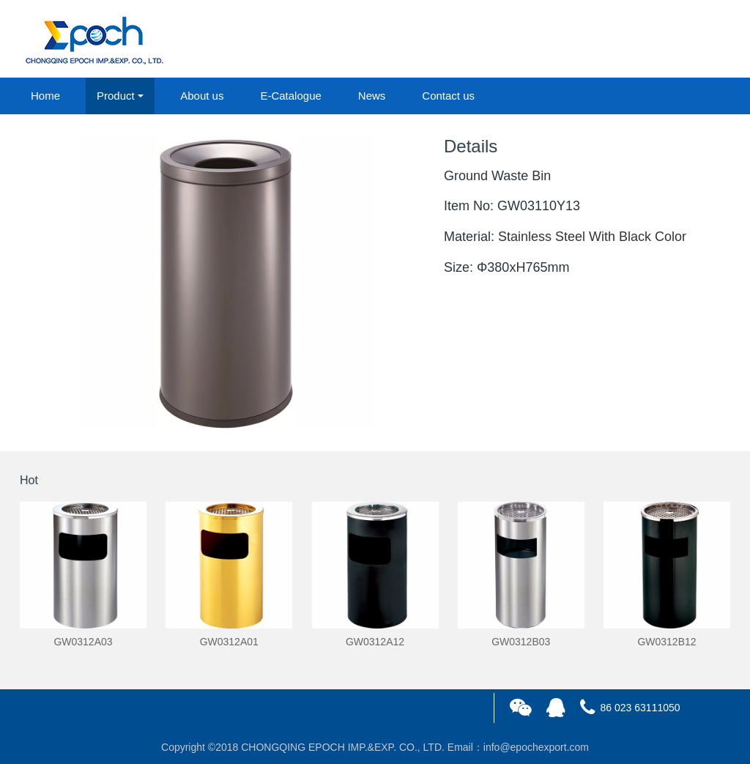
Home (45, 95)
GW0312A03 (82, 642)
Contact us (448, 95)
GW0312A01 (229, 642)
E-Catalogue (290, 95)
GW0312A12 (375, 642)
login (631, 39)
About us (201, 95)
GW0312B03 (520, 642)
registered (696, 39)
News (372, 95)
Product (116, 95)
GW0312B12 (666, 642)
